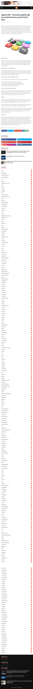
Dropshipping (17, 280)
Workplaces (17, 552)
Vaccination (17, 525)
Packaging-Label (17, 422)
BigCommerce (17, 217)
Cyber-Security (17, 254)
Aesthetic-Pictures (17, 177)
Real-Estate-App (17, 460)
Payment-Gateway (17, 424)
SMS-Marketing (17, 487)
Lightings (17, 366)
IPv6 (17, 357)
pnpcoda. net (17, 443)
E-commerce (17, 282)
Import (17, 345)
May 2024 (17, 606)
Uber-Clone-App (17, 523)
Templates (17, 512)
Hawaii (17, 328)
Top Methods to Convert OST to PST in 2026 (15, 156)
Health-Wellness (17, 332)
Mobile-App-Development (17, 393)
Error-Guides (17, 294)
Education (17, 288)
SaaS (17, 470)
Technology (5, 11)
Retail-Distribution (17, 468)
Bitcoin (17, 219)
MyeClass (17, 399)
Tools (17, 514)
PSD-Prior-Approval (17, 452)
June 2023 (17, 627)
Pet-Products (17, 435)
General (17, 319)
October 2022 (17, 642)
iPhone (17, 355)
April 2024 (17, 608)
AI (17, 179)
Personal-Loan (17, 431)
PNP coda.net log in (17, 439)
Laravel (17, 361)
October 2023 (17, 619)
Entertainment (17, 292)
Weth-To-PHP (17, 544)
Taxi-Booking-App (17, 508)
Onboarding (17, 414)
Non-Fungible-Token (17, 408)
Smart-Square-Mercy (17, 485)
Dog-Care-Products (17, 275)
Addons (17, 171)
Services (17, 479)
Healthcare (17, 334)
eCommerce (17, 286)
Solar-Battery (17, 494)
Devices (17, 265)
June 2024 (17, 604)
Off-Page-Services (17, 410)
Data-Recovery (17, 259)
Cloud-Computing (17, 236)
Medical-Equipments (17, 384)
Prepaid (17, 449)
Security (17, 475)
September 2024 (17, 600)
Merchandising (17, 387)
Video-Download (17, 527)
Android (5, 127)
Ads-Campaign (17, 173)
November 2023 (17, 617)
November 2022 (17, 640)
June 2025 (17, 583)
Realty (17, 462)
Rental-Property (17, 466)
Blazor (17, 221)
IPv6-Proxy (17, 359)
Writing (17, 556)
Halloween (17, 326)
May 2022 (17, 652)
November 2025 (17, 573)
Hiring (17, 336)
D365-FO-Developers (17, 257)
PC (17, 426)
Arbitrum (17, 200)
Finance (17, 307)
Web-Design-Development (17, 535)
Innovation (17, 349)
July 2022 (17, 648)
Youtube (17, 559)
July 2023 (17, 625)
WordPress (17, 550)
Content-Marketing (17, 242)
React (17, 456)
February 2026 (17, 570)
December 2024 (17, 594)
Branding (17, 233)
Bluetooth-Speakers (17, 229)
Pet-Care (17, 433)
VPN (17, 529)
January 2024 (17, 614)
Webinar (17, 538)
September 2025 (17, 577)
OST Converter (17, 418)
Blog (17, 225)
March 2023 (17, 633)
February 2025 (17, 591)
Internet (17, 351)
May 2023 (17, 629)
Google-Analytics (17, 324)
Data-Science (17, 261)
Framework (17, 309)
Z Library (17, 561)
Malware (17, 378)
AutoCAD (17, 208)
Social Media (17, 489)
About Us (15, 687)
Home (2, 11)
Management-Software (17, 380)
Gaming (17, 317)
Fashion (17, 303)
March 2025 (17, 589)
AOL (17, 192)
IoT (17, 353)
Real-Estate (17, 458)
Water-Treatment (17, 533)
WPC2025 (17, 554)
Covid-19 (17, 246)
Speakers (17, 496)
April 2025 (17, 587)
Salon (17, 473)
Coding (17, 238)
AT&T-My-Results (17, 204)
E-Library (17, 284)
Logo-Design (17, 370)
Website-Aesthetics (17, 540)
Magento (17, 374)
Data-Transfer (17, 263)
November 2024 (17, 596)
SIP (17, 481)
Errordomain (17, 296)
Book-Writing (17, 231)
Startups (17, 502)
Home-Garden (17, 338)
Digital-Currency (17, 269)
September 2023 (17, 621)
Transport (17, 521)
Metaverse (17, 389)
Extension (17, 301)
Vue (17, 531)
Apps (17, 127)
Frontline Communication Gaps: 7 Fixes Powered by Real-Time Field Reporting (19, 162)
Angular (17, 189)
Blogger (17, 227)
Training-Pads (17, 517)
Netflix (17, 401)
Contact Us (20, 687)
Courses (17, 244)
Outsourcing (17, 420)
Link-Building (17, 368)
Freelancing (17, 313)
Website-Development (17, 542)
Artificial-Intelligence (17, 202)
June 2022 (17, 650)
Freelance (17, 311)
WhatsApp (17, 546)
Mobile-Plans (17, 397)
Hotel (17, 343)
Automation (17, 210)
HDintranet (17, 330)
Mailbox (17, 376)
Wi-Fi (17, 548)
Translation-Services (17, 519)
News (17, 405)
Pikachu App (17, 437)
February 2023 (17, 635)
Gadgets (17, 315)
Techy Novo (4, 22)
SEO (17, 477)
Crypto (17, 250)
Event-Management (17, 298)
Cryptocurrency (17, 252)
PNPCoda (17, 441)
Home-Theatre (17, 340)
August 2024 (17, 602)
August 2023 (17, 623)
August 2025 (17, 579)
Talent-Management (17, 506)
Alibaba (17, 181)
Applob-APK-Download (12, 127)
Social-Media (17, 491)
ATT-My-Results (17, 206)
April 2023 (17, 631)
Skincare (17, 483)
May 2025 (17, 585)
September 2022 (17, 644)
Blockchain (17, 223)
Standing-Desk (17, 500)
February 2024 (17, 612)
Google (17, 322)
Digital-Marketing (17, 271)
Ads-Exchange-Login (17, 175)
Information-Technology (17, 347)
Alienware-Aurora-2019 (17, 183)
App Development (17, 194)
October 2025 (17, 575)
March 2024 (17, 610)
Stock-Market (17, 504)
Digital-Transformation (17, 273)
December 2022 (17, 638)
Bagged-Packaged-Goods (17, 215)
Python (17, 454)
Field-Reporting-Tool (17, 305)
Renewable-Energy (17, 464)
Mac (17, 372)
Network (17, 403)
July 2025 (17, 581)
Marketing (17, 382)
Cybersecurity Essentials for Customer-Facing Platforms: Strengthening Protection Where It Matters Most (18, 152)
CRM (17, 248)
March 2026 (17, 568)
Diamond (17, 267)
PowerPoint (17, 447)
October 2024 (17, 598)
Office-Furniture (17, 412)
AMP (17, 185)
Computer (17, 240)
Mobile (17, 391)
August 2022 (17, 646)
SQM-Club (17, 498)
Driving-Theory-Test (17, 278)
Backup (17, 213)
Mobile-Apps (17, 395)
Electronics (17, 290)
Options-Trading (17, 416)
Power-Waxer (17, 445)
